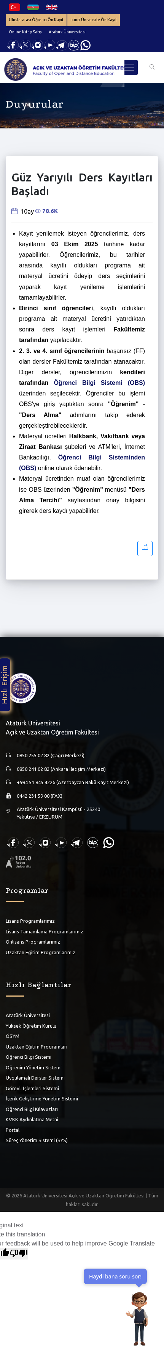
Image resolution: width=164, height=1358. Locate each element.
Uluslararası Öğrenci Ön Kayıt (36, 19)
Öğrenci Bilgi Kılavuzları (32, 1109)
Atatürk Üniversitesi (67, 32)
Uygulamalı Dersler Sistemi (35, 1077)
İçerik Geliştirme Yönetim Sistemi (42, 1098)
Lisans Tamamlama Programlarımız (44, 931)
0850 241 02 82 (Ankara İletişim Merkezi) (61, 769)
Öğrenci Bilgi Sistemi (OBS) (99, 383)
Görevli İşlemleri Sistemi (32, 1088)
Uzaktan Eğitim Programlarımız (40, 952)
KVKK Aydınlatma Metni (32, 1119)
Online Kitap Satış (25, 32)
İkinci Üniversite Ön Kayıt (93, 19)
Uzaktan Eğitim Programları (36, 1046)
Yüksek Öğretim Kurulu (31, 1025)
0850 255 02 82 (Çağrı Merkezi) (50, 755)
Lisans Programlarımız (30, 921)
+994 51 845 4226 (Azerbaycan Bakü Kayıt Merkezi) (73, 782)
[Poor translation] (19, 1254)
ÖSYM (12, 1036)
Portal (12, 1130)
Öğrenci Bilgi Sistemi (28, 1057)
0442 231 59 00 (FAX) (39, 796)
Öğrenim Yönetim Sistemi (34, 1067)
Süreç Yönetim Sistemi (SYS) (37, 1140)
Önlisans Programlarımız (33, 941)
